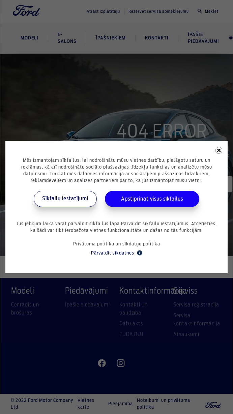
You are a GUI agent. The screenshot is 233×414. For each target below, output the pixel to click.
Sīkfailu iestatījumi (65, 198)
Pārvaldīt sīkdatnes (116, 253)
